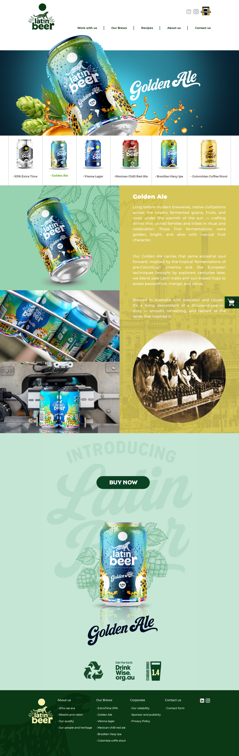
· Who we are (66, 708)
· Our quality (65, 721)
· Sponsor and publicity (145, 714)
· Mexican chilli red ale (110, 727)
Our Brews (119, 28)
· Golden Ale (104, 714)
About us (174, 28)
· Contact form (175, 708)
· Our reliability (140, 708)
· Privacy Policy (140, 721)
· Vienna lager (105, 721)
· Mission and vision (70, 714)
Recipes (147, 28)
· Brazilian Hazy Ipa (108, 734)
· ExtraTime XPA (107, 708)
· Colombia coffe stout (111, 740)
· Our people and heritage (74, 727)
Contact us (203, 28)
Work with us (87, 28)
